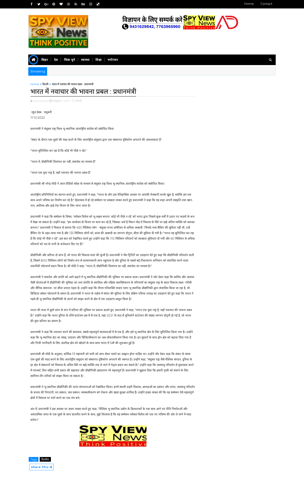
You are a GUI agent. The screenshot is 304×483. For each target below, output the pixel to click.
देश (56, 60)
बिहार (45, 60)
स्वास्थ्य (85, 60)
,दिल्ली (78, 100)
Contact (266, 4)
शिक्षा (99, 60)
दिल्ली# (45, 459)
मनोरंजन (113, 60)
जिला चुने (69, 60)
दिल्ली (46, 84)
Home (249, 4)
